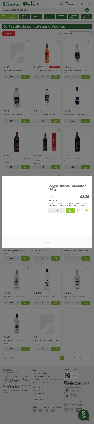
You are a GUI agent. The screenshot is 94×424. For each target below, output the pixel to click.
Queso (51, 196)
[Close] (88, 179)
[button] (86, 210)
